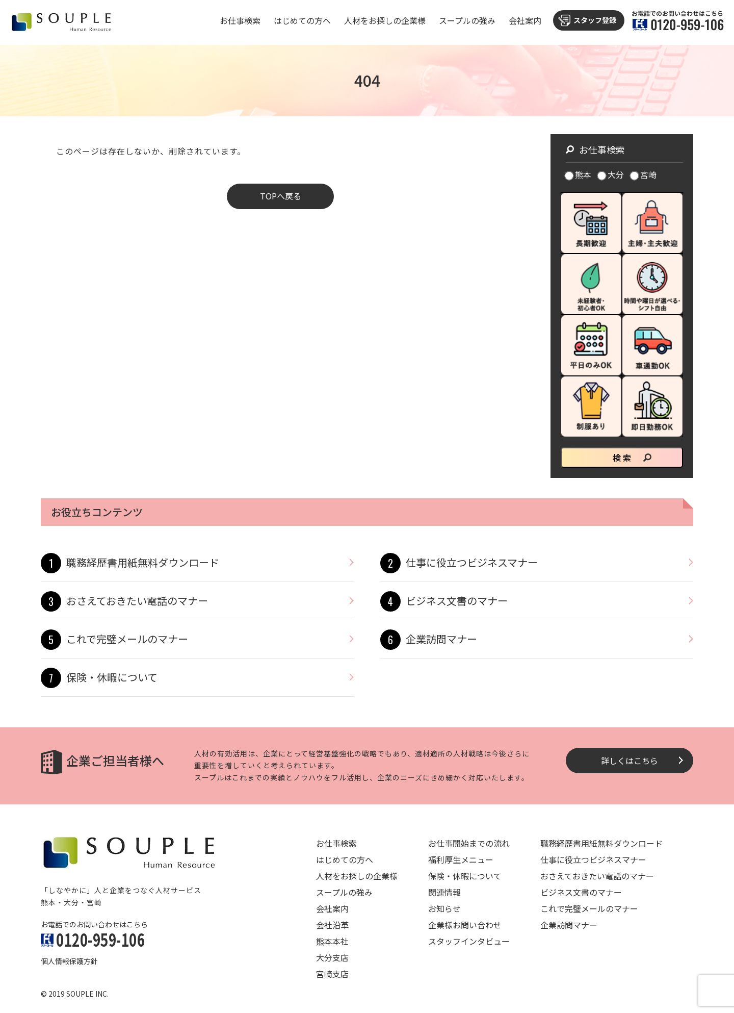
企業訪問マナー (441, 638)
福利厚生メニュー (460, 859)
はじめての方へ (302, 20)
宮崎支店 (332, 974)
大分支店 (332, 957)
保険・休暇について (112, 677)
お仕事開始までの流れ (469, 843)
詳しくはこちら (629, 760)
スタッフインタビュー (469, 941)
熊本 (578, 174)
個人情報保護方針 (69, 961)
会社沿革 (332, 925)
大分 (611, 174)
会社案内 (525, 20)
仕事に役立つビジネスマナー (472, 562)
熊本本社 (332, 941)
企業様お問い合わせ (465, 925)
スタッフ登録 (594, 20)
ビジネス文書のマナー (457, 600)
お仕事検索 (240, 20)
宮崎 (644, 174)
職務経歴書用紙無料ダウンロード (142, 562)
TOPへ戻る (280, 196)
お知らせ (444, 908)
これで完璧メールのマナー (127, 638)
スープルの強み (467, 20)
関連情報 (444, 892)
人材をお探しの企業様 (385, 20)
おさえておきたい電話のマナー (137, 600)
